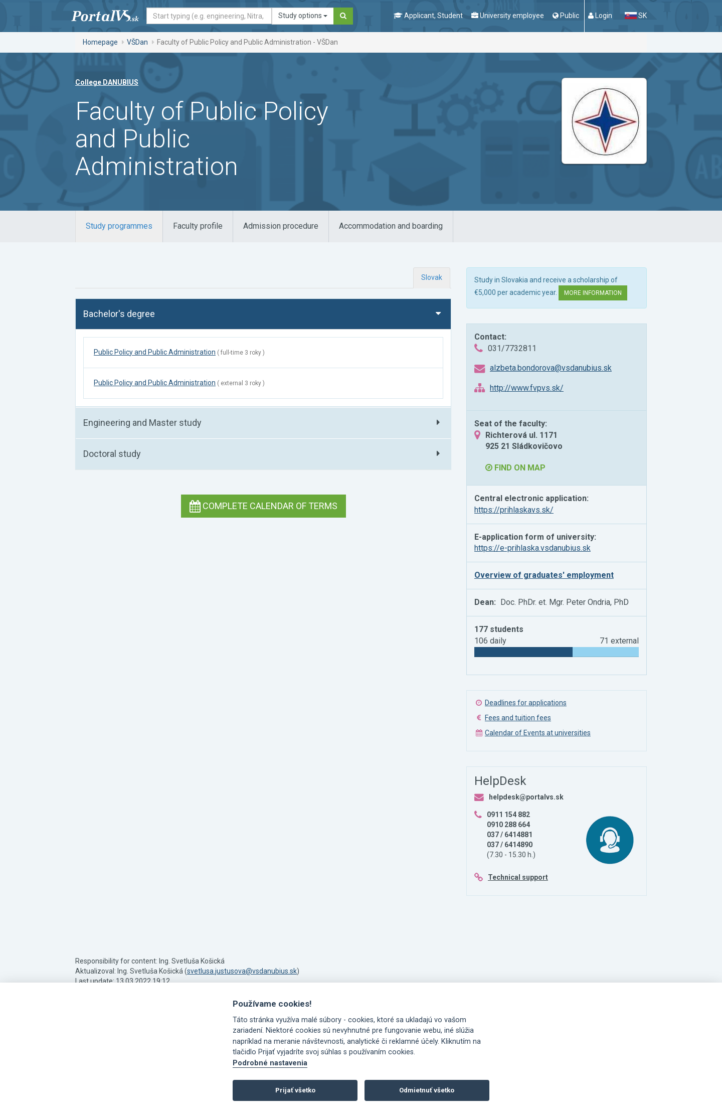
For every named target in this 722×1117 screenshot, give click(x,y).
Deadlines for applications (526, 703)
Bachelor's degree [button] (119, 313)
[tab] (119, 226)
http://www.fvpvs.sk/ (527, 388)
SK (636, 16)
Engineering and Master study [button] (142, 422)
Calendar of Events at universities (538, 733)
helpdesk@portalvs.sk (526, 797)
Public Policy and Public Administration (155, 352)
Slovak (431, 277)
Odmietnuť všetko (426, 1090)
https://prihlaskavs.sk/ (514, 510)
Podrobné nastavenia (270, 1063)
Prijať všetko (295, 1090)
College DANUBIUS (106, 82)
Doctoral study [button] (112, 453)
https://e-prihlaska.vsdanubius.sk (532, 548)
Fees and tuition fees (518, 718)
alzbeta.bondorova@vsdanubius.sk (551, 368)
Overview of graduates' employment (544, 575)
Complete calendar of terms (263, 506)
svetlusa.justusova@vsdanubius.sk (242, 971)
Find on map (515, 467)
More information (593, 292)
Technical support (518, 877)
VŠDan (137, 42)
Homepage (100, 42)
